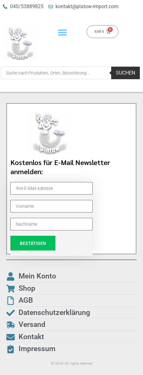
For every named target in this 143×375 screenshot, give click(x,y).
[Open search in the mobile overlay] (70, 73)
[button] (62, 32)
